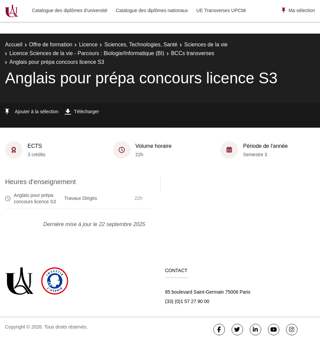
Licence (88, 44)
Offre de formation (51, 44)
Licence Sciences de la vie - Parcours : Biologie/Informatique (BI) (86, 53)
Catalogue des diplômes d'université (69, 10)
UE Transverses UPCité (221, 10)
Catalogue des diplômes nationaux (152, 10)
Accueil (14, 44)
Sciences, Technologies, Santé (140, 44)
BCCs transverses (192, 53)
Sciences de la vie (206, 44)
